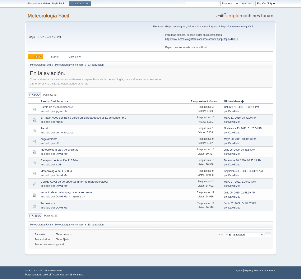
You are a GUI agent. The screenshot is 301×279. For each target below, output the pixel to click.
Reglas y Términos (253, 270)
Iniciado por (60, 101)
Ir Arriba (35, 216)
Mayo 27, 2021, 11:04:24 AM (240, 181)
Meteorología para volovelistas (59, 149)
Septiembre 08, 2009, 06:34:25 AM (243, 171)
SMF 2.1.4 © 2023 (34, 270)
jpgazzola (62, 111)
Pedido (45, 128)
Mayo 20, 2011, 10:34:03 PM (240, 139)
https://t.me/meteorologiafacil (237, 26)
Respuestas (198, 101)
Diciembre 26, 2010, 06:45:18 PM (242, 160)
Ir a (221, 234)
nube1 (60, 121)
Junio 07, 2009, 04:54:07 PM (240, 203)
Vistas (215, 101)
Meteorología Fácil (48, 15)
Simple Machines (53, 270)
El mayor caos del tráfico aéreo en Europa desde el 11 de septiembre (83, 117)
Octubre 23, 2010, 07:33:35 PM (241, 107)
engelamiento (49, 139)
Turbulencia (48, 203)
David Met (234, 111)
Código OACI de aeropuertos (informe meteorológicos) (74, 181)
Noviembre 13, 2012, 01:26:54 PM (243, 128)
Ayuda (239, 270)
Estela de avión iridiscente (57, 107)
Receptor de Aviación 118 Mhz (59, 160)
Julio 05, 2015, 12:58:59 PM (239, 192)
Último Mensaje (234, 101)
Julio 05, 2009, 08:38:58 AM (239, 149)
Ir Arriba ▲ (270, 270)
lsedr (59, 164)
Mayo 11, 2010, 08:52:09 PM (240, 117)
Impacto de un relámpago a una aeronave (66, 192)
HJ (57, 143)
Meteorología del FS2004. (57, 171)
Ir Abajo (34, 94)
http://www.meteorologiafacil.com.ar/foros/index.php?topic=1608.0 (202, 39)
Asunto (45, 101)
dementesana (64, 132)
